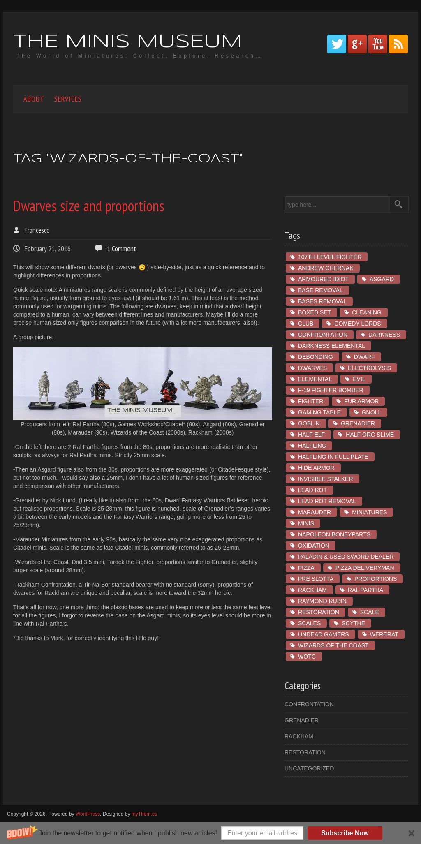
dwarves (312, 368)
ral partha (365, 590)
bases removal (322, 301)
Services (68, 99)
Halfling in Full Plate (333, 456)
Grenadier (358, 423)
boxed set (314, 312)
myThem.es (144, 814)
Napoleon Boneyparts (334, 534)
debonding (315, 357)
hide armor (316, 468)
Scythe (353, 623)
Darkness (384, 334)
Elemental (315, 379)
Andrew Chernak (326, 268)
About (33, 99)
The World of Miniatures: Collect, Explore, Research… (139, 56)
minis (306, 523)
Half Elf (311, 434)
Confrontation (322, 334)
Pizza (306, 567)
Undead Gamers (323, 634)
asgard (382, 279)
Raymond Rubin (322, 601)
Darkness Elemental (331, 345)
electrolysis (369, 368)
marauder (314, 512)
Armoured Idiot (323, 279)
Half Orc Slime (370, 434)
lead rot (312, 490)
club (305, 323)
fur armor (361, 401)
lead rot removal (327, 501)
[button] (210, 833)
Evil (359, 379)
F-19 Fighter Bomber (330, 390)
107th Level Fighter (329, 257)
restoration (318, 612)
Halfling (312, 445)
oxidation (313, 545)
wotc (307, 656)
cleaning (367, 312)
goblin (309, 423)
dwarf (364, 357)
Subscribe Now (345, 833)
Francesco (37, 230)
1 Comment (121, 248)
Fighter (310, 401)
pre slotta (315, 579)
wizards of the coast (333, 645)
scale (369, 612)
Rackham (312, 590)
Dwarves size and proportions (88, 205)
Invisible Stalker (325, 479)
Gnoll (371, 412)
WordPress (88, 814)
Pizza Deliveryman (364, 567)
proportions (375, 579)
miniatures (369, 512)
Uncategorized (309, 768)
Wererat (384, 634)
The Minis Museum (127, 42)
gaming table (319, 412)
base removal (320, 290)
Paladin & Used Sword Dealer (345, 556)
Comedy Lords (357, 323)
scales (309, 623)
